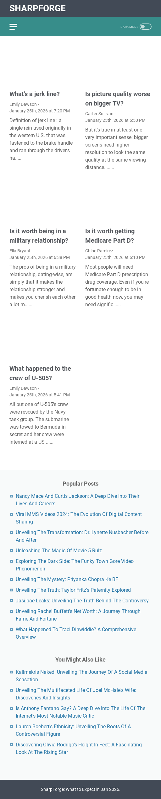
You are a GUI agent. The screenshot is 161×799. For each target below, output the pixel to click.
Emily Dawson (23, 104)
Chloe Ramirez (99, 250)
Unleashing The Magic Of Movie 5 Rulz (59, 551)
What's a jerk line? (34, 94)
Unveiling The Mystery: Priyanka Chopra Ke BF (67, 579)
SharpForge (37, 8)
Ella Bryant (20, 250)
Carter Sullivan (99, 113)
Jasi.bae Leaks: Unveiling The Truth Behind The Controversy (82, 601)
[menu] (17, 26)
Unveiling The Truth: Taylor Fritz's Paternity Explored (73, 590)
